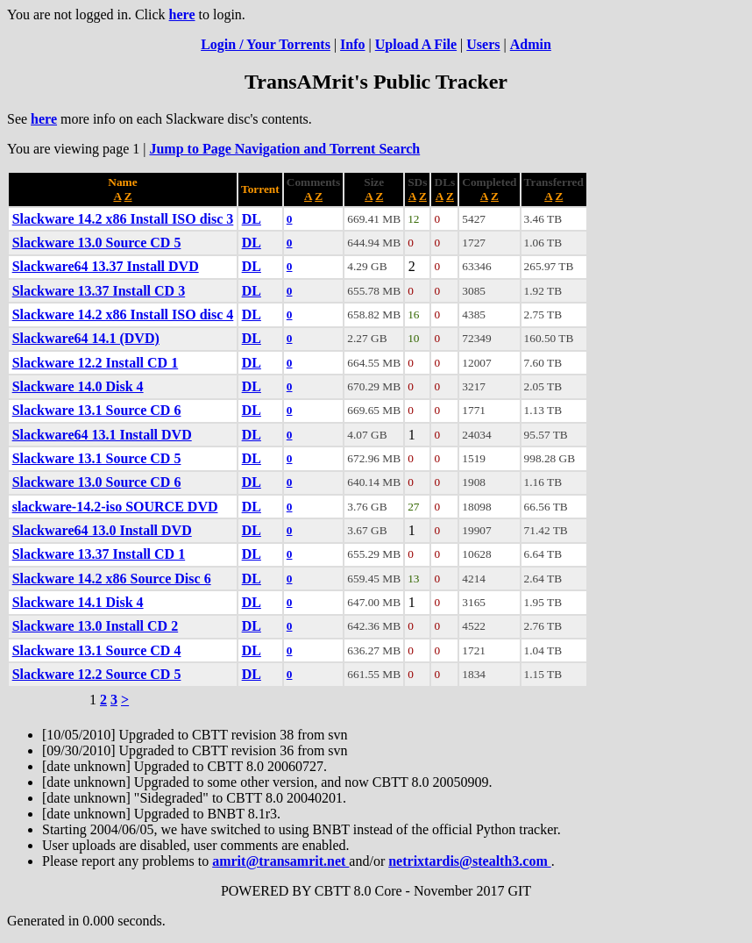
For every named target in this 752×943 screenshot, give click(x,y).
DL (251, 218)
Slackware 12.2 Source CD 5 (96, 674)
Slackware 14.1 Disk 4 (78, 602)
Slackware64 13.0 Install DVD (102, 530)
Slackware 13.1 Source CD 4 (96, 650)
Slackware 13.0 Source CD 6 (96, 482)
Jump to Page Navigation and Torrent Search (284, 148)
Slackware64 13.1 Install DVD (102, 434)
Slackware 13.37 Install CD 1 (99, 554)
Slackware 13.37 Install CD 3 (99, 290)
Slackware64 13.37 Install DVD (105, 266)
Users (483, 44)
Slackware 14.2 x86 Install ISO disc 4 (123, 314)
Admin (530, 44)
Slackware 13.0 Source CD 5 (96, 242)
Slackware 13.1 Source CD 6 (96, 410)
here (182, 14)
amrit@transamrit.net (280, 861)
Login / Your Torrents (265, 44)
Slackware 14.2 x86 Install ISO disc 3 (123, 218)
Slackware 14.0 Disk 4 (78, 386)
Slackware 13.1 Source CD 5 (96, 458)
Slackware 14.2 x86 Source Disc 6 (111, 578)
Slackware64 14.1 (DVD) (86, 338)
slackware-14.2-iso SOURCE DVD (115, 506)
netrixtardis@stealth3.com (469, 861)
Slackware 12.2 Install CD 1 (95, 362)
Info (352, 44)
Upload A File (416, 44)
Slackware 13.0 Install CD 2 (95, 625)
